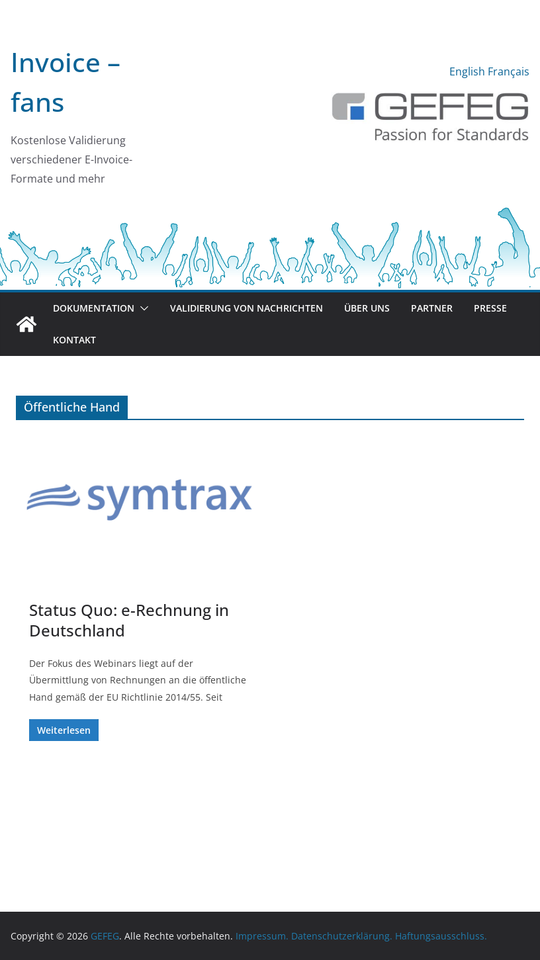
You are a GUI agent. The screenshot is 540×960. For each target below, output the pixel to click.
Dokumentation (93, 308)
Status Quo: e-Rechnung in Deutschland (129, 620)
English (467, 71)
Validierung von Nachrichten (246, 308)
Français (508, 71)
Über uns (367, 308)
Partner (432, 308)
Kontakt (74, 339)
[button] (141, 308)
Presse (490, 308)
